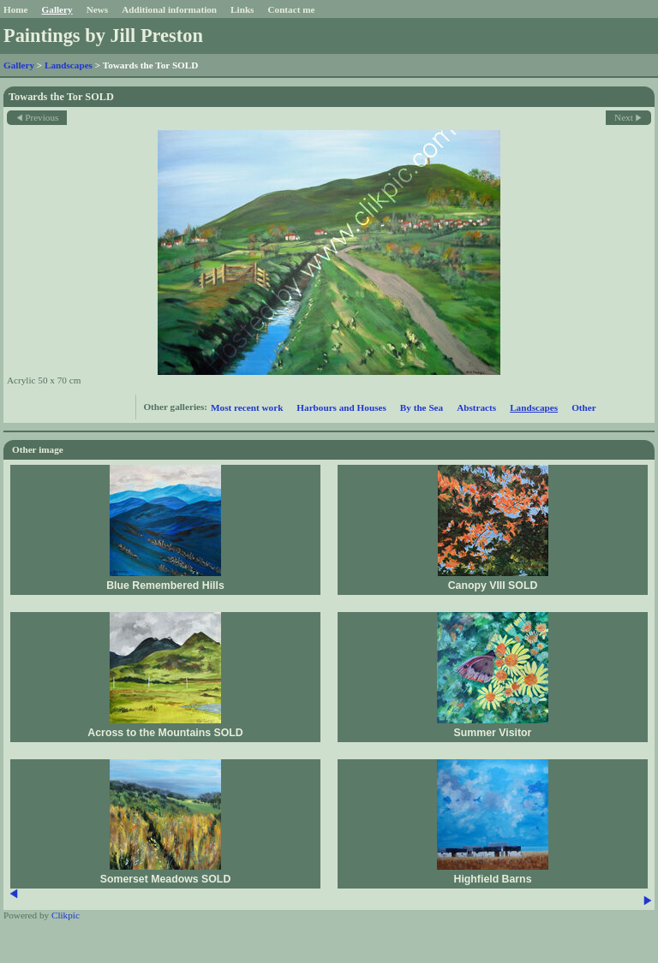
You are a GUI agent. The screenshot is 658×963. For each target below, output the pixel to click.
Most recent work (247, 407)
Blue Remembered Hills (165, 585)
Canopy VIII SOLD (493, 585)
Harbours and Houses (341, 407)
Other (583, 407)
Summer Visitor (493, 733)
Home (15, 9)
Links (242, 9)
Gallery (57, 9)
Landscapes (69, 65)
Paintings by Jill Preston (103, 35)
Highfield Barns (493, 879)
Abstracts (476, 407)
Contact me (290, 9)
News (97, 9)
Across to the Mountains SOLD (164, 733)
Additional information (169, 9)
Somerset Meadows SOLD (165, 879)
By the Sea (421, 407)
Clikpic (65, 915)
